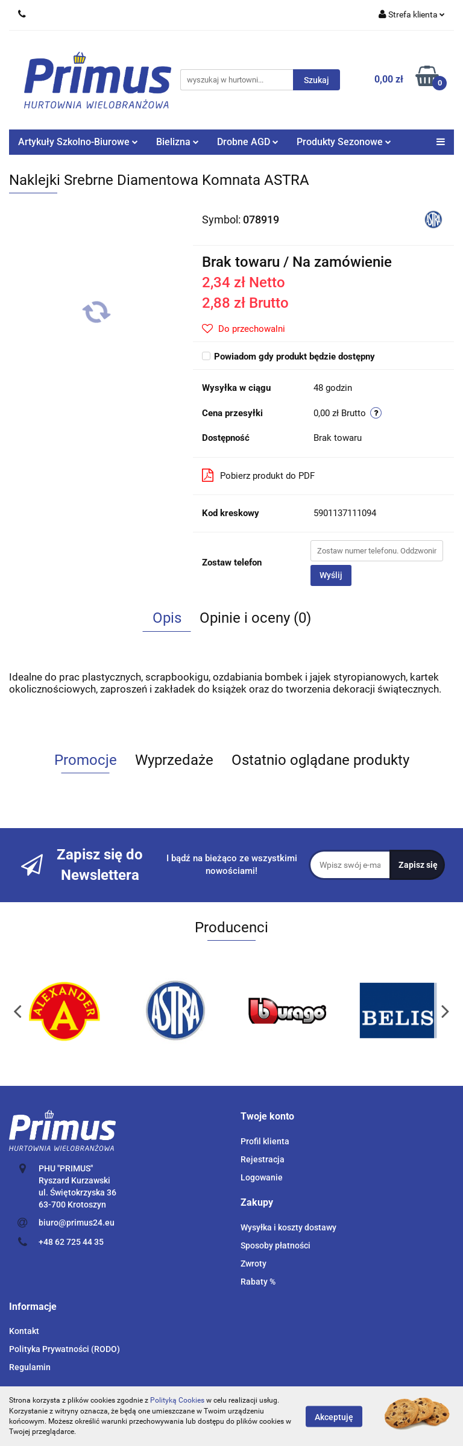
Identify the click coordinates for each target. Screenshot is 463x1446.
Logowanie (262, 1177)
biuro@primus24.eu (77, 1222)
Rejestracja (263, 1159)
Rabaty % (258, 1281)
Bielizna (177, 142)
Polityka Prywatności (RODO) (64, 1349)
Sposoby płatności (275, 1245)
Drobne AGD (248, 142)
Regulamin (30, 1367)
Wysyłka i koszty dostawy (288, 1227)
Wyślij (331, 575)
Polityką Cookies (177, 1400)
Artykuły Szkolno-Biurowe (78, 142)
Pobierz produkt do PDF (258, 475)
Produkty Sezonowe (344, 142)
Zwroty (253, 1263)
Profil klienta (265, 1141)
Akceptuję (334, 1416)
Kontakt (24, 1331)
